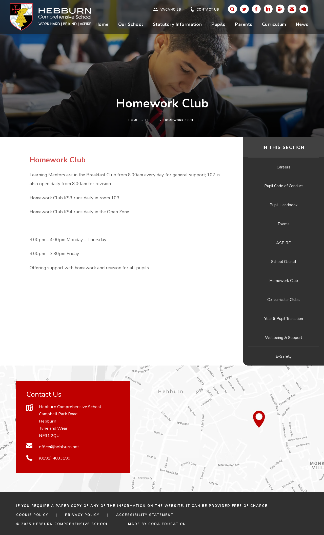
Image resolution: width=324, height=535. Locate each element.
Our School (130, 24)
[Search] (232, 9)
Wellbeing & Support (283, 337)
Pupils (218, 24)
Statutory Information (177, 24)
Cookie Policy (32, 515)
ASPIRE (283, 243)
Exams (284, 224)
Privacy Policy (82, 515)
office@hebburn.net (59, 447)
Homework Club (283, 280)
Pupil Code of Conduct (283, 186)
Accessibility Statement (144, 515)
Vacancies (170, 9)
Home (102, 24)
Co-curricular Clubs (283, 299)
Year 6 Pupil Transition (283, 318)
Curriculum (274, 24)
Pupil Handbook (284, 205)
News (302, 24)
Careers (283, 167)
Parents (243, 24)
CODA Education (167, 524)
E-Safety (284, 356)
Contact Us (207, 9)
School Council (283, 261)
